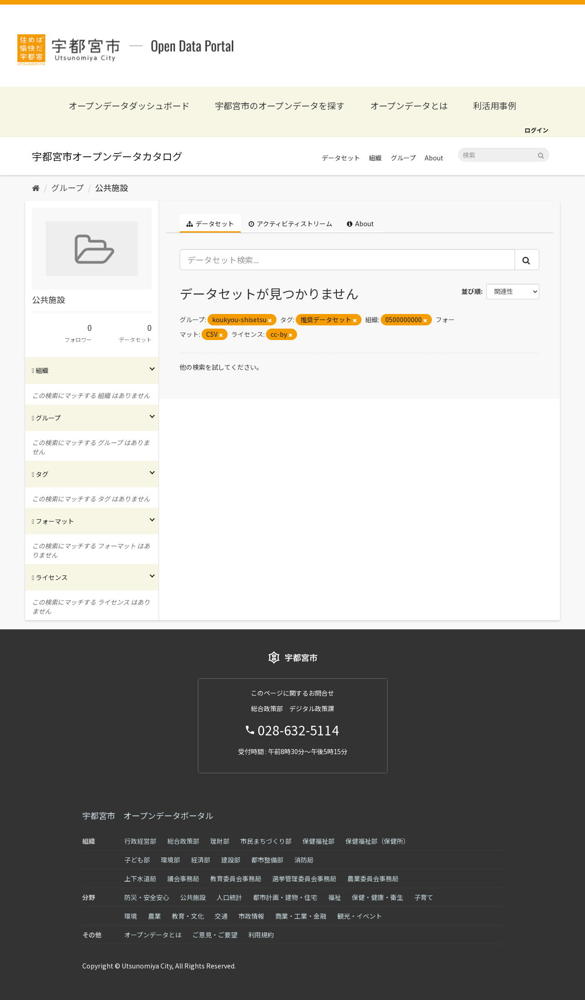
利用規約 (261, 934)
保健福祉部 (319, 841)
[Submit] (541, 154)
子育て (423, 897)
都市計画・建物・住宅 (285, 897)
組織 (375, 157)
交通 (221, 915)
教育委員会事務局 (235, 878)
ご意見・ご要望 (214, 934)
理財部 (219, 841)
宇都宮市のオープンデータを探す (280, 105)
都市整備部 (267, 859)
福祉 (334, 897)
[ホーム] (36, 187)
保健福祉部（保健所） (378, 841)
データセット (341, 157)
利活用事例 (494, 105)
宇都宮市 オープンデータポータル (147, 815)
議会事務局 (183, 878)
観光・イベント (359, 915)
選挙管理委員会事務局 (304, 878)
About (434, 157)
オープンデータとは (409, 105)
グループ (403, 157)
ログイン (536, 130)
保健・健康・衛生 (377, 897)
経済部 (200, 859)
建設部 (230, 859)
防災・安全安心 (146, 897)
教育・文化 (188, 915)
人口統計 (229, 897)
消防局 (304, 859)
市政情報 (251, 915)
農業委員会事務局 (373, 878)
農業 (154, 915)
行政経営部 (140, 841)
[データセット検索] (503, 155)
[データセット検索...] (348, 259)
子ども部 (137, 859)
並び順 (471, 291)
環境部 (170, 859)
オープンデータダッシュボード (129, 105)
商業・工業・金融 (300, 915)
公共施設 (111, 187)
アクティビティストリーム (290, 223)
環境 (130, 915)
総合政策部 (183, 841)
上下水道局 (140, 878)
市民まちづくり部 (266, 841)
